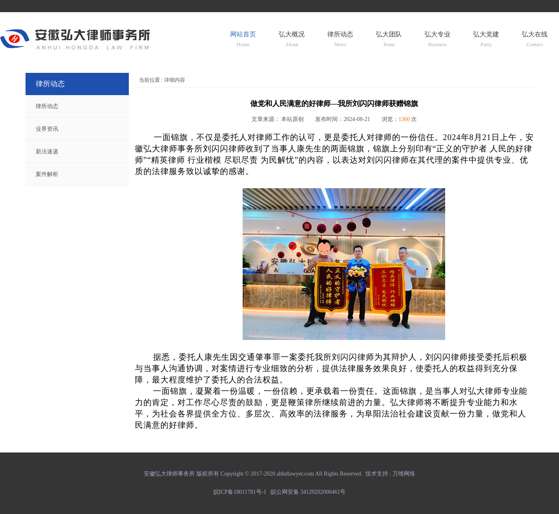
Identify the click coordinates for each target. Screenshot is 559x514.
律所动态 (47, 106)
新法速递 (47, 152)
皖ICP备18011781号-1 (241, 492)
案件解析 (47, 174)
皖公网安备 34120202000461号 (308, 492)
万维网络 (404, 474)
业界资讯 (47, 129)
